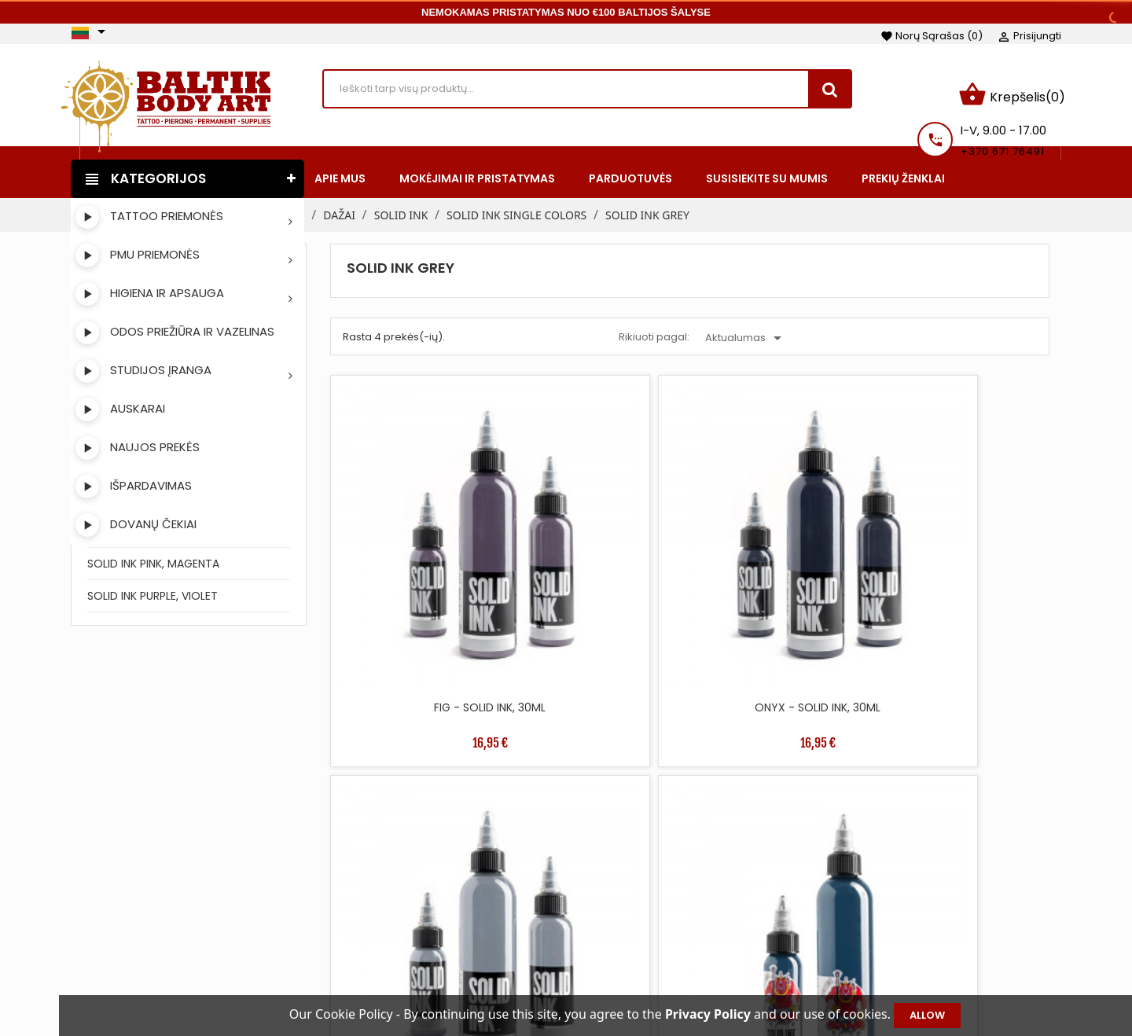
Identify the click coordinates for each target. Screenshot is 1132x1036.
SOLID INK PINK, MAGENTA (153, 553)
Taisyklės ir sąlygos (683, 879)
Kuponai (877, 973)
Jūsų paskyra (908, 855)
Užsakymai (884, 902)
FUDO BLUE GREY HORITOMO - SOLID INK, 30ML (962, 559)
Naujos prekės (458, 902)
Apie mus (657, 926)
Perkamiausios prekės (479, 926)
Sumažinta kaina (466, 879)
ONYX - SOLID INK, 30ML (599, 552)
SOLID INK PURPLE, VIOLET (152, 585)
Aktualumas (746, 328)
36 (944, 655)
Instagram (130, 927)
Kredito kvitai (890, 926)
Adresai (875, 949)
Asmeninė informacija (915, 879)
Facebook (89, 927)
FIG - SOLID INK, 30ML (417, 552)
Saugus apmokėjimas (691, 949)
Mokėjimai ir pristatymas (699, 902)
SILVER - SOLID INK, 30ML (780, 552)
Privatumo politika (681, 973)
